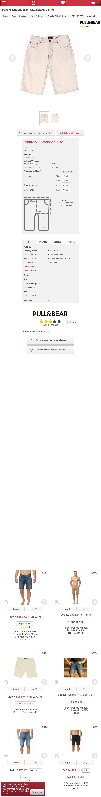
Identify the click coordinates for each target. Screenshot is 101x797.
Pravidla (43, 242)
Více (72, 322)
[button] (35, 617)
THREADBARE (76, 622)
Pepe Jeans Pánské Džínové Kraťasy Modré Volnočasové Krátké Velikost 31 (25, 635)
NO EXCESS (76, 702)
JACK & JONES (75, 777)
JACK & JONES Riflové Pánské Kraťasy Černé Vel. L (76, 785)
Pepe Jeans (25, 624)
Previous (11, 57)
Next (86, 57)
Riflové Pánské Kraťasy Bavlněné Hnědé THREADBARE (76, 630)
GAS (25, 777)
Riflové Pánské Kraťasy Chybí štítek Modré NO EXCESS (76, 710)
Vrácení (71, 242)
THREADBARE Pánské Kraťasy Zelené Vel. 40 (25, 710)
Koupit (15, 609)
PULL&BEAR (53, 251)
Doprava (57, 242)
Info (29, 242)
